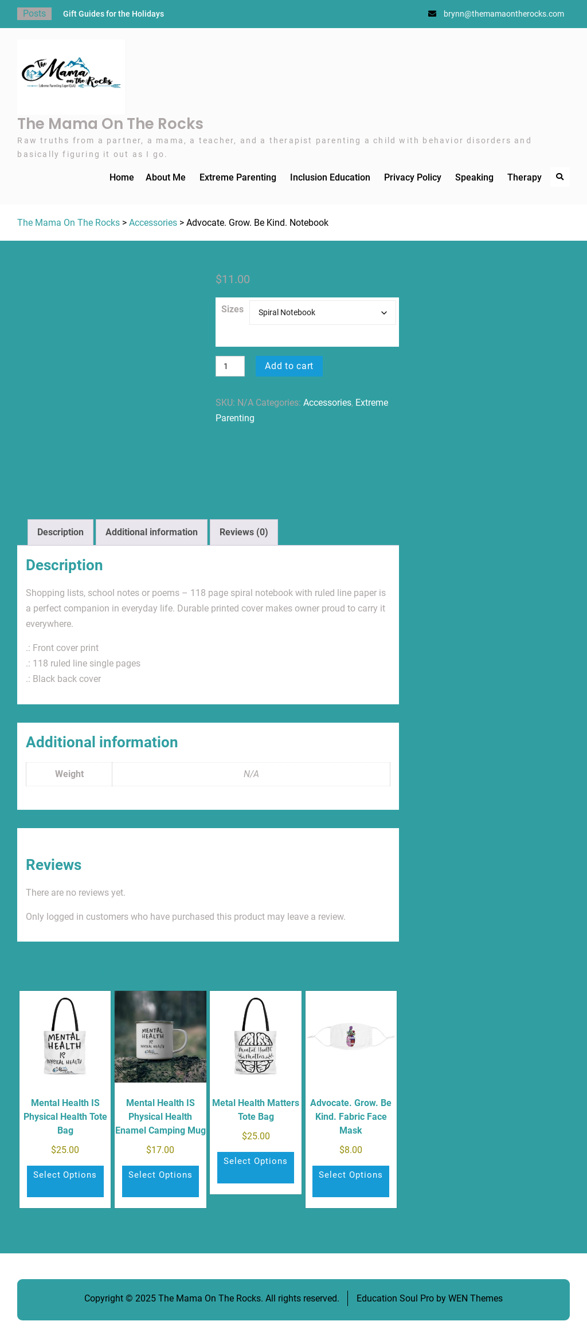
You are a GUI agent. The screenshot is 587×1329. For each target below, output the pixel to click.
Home (121, 177)
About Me (166, 177)
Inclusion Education (330, 177)
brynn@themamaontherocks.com (504, 13)
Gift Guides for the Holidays (113, 13)
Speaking (474, 177)
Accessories (153, 222)
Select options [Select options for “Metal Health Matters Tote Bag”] (256, 1161)
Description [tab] (60, 532)
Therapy (524, 177)
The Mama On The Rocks (110, 123)
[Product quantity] (230, 366)
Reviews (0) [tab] (244, 532)
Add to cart (290, 365)
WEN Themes (475, 1298)
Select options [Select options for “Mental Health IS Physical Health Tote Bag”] (65, 1175)
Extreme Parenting (237, 177)
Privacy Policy (412, 177)
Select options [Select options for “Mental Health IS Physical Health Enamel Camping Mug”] (160, 1175)
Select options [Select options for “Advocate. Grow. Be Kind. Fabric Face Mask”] (351, 1175)
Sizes (232, 309)
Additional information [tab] (151, 532)
